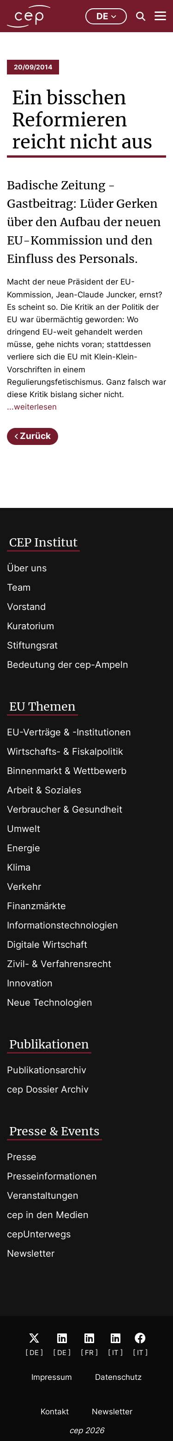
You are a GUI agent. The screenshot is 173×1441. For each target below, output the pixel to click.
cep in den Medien (48, 1214)
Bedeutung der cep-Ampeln (67, 664)
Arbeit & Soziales (44, 790)
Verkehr (24, 886)
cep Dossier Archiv (48, 1089)
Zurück (35, 436)
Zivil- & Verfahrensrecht (59, 963)
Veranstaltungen (42, 1195)
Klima (18, 867)
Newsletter (30, 1253)
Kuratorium (30, 626)
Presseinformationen (52, 1176)
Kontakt (55, 1411)
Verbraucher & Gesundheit (64, 809)
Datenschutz (118, 1377)
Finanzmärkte (36, 905)
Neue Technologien (49, 1002)
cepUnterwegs (39, 1234)
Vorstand (26, 606)
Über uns (27, 568)
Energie (23, 848)
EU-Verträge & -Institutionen (69, 732)
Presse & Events (54, 1131)
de (106, 16)
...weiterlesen (32, 406)
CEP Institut (43, 542)
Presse (21, 1156)
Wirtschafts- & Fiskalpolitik (65, 751)
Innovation (30, 983)
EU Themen (42, 706)
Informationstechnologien (62, 925)
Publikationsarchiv (46, 1070)
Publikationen (49, 1044)
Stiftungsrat (32, 645)
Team (18, 587)
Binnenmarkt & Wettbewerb (66, 770)
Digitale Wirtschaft (47, 944)
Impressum (51, 1377)
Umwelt (23, 828)
